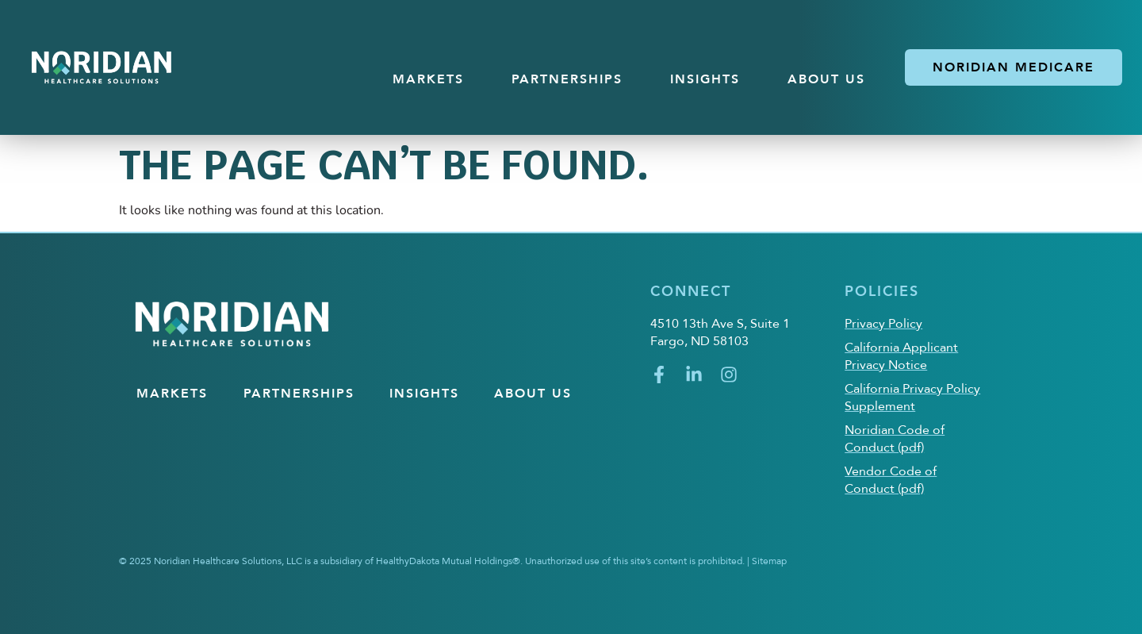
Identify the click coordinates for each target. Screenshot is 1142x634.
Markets (428, 79)
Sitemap (769, 561)
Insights (705, 79)
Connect (690, 292)
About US (826, 79)
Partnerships (567, 79)
